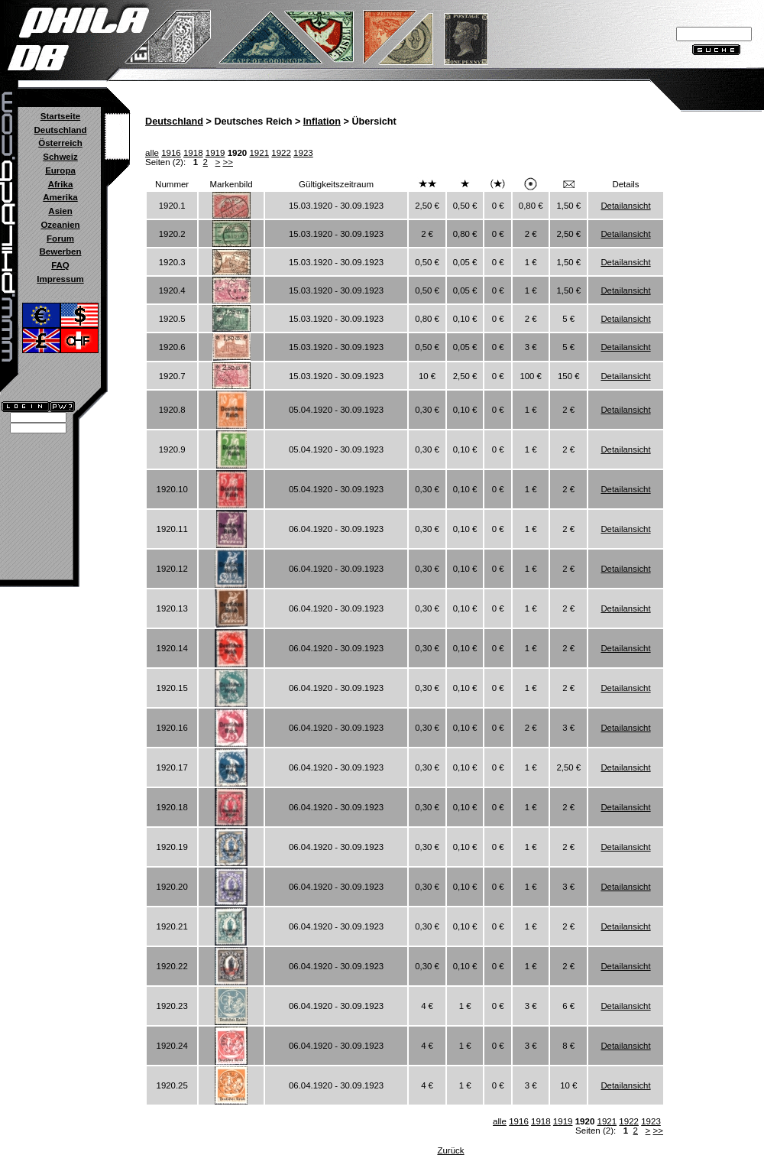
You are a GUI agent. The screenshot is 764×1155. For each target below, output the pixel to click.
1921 (259, 152)
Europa (60, 170)
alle (152, 152)
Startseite (60, 116)
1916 (171, 152)
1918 (193, 152)
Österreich (60, 143)
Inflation (322, 121)
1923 (303, 152)
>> (228, 162)
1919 (215, 152)
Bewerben (60, 251)
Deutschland (60, 130)
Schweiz (60, 156)
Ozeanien (59, 224)
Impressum (60, 279)
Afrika (60, 184)
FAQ (60, 265)
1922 (281, 152)
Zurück (450, 1150)
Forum (60, 238)
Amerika (60, 197)
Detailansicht (625, 205)
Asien (60, 211)
